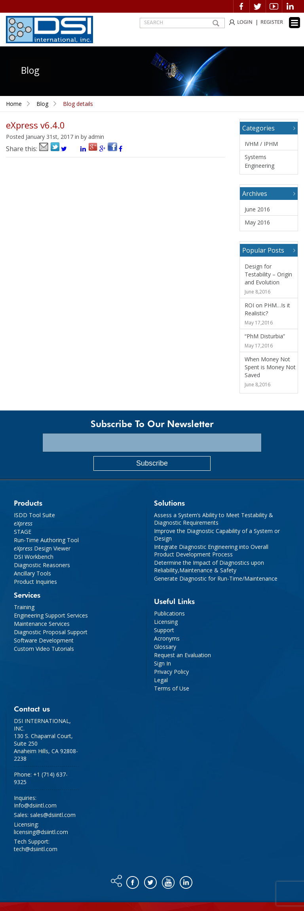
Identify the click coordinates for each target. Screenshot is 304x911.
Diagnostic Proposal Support (50, 632)
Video (274, 6)
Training (24, 607)
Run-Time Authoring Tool (46, 540)
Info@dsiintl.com (35, 805)
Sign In (162, 663)
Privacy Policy (171, 671)
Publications (169, 613)
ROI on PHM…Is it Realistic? (267, 309)
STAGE (22, 531)
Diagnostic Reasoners (42, 565)
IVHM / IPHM (261, 144)
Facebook (241, 6)
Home (14, 103)
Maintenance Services (42, 623)
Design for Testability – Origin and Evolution (268, 274)
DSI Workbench (33, 556)
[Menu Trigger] (294, 22)
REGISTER (271, 22)
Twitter (258, 6)
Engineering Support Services (51, 615)
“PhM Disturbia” (265, 336)
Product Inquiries (35, 581)
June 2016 (257, 209)
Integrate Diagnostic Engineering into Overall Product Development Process (211, 550)
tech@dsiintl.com (35, 849)
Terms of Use (171, 688)
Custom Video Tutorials (44, 648)
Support (164, 630)
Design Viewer (42, 548)
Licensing (166, 621)
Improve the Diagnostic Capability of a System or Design (217, 534)
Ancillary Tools (32, 573)
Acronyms (167, 638)
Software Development (44, 640)
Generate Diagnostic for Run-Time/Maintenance (215, 578)
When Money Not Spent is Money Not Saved (270, 367)
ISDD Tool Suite (34, 515)
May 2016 (257, 222)
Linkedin (290, 6)
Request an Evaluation (182, 655)
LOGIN (245, 22)
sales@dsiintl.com (53, 815)
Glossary (165, 646)
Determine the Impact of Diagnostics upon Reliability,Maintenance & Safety (209, 566)
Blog (42, 103)
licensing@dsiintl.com (41, 832)
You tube (169, 880)
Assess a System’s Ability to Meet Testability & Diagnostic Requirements (213, 518)
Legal (161, 680)
